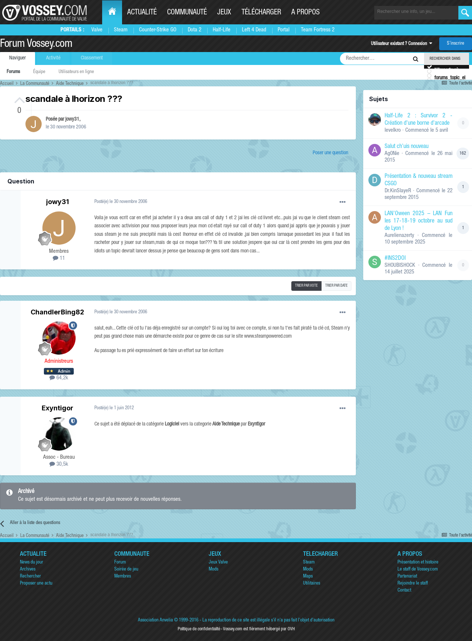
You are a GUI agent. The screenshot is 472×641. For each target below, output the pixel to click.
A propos (305, 13)
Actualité (142, 13)
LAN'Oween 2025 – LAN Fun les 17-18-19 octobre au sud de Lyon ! (418, 221)
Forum (120, 562)
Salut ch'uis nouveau (406, 147)
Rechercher (30, 576)
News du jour (31, 562)
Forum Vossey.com (36, 44)
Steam (121, 30)
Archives (27, 569)
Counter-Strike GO (157, 30)
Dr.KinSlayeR (398, 191)
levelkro (393, 130)
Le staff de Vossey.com (418, 569)
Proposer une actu (36, 583)
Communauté (187, 13)
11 (59, 258)
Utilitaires (311, 583)
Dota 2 (194, 30)
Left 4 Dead (254, 30)
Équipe (39, 72)
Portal (283, 30)
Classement (92, 58)
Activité (53, 58)
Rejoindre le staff (413, 583)
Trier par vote (306, 286)
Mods (213, 569)
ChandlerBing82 (57, 312)
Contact (404, 590)
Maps (308, 576)
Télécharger (261, 13)
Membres (122, 576)
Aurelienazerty (399, 235)
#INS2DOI (395, 259)
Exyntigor (57, 408)
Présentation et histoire (418, 562)
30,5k (58, 464)
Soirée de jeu (126, 569)
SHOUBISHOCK (400, 265)
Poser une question (330, 153)
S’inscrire (455, 43)
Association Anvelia (155, 620)
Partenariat (407, 576)
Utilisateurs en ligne (76, 72)
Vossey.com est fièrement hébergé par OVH (259, 629)
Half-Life (221, 30)
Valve (97, 30)
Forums (13, 72)
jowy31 (72, 119)
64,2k (58, 378)
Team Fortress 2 (317, 30)
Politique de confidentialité (199, 629)
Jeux (224, 13)
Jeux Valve (218, 562)
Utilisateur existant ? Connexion (401, 44)
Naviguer (17, 58)
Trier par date (336, 286)
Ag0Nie (392, 153)
